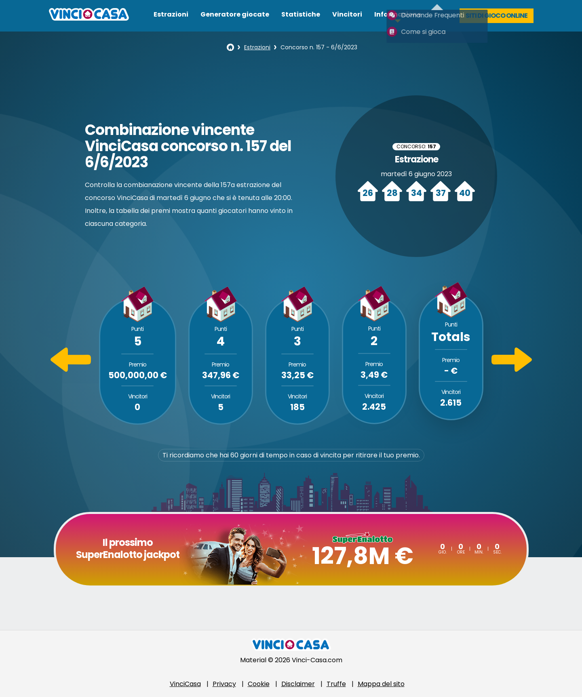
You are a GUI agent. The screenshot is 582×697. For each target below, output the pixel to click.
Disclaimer (298, 684)
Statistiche (300, 14)
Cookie (259, 684)
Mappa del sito (381, 684)
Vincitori (347, 14)
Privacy (224, 684)
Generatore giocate (234, 14)
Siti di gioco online (496, 15)
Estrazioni (171, 14)
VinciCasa (185, 684)
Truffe (336, 684)
